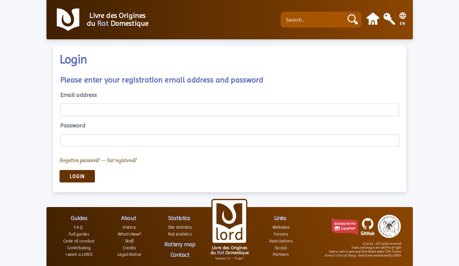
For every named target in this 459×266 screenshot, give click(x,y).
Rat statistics (180, 234)
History (129, 227)
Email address (78, 94)
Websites (281, 227)
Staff (129, 240)
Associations (280, 240)
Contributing (79, 247)
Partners (281, 254)
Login (77, 176)
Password (72, 125)
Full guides (79, 234)
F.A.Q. (79, 227)
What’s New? (129, 234)
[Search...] (314, 20)
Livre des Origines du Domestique (118, 20)
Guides (79, 218)
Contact (179, 254)
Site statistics (180, 227)
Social (281, 247)
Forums (281, 234)
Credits (129, 247)
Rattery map (179, 244)
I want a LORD (79, 254)
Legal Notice (129, 254)
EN (402, 24)
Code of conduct (79, 240)
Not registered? (122, 160)
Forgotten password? (80, 160)
